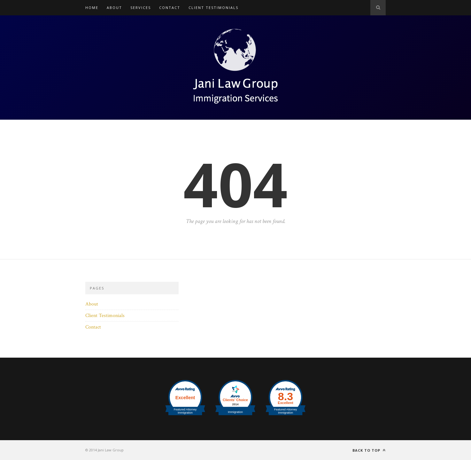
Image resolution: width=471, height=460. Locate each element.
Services (140, 7)
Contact (169, 7)
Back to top (369, 450)
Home (91, 7)
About (114, 7)
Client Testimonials (213, 7)
